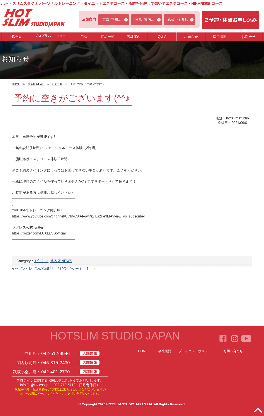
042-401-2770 (55, 371)
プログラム (51, 37)
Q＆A (162, 37)
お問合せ (248, 37)
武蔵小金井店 (177, 19)
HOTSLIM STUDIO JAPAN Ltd (129, 404)
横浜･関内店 (144, 19)
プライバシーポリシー (194, 351)
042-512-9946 (55, 353)
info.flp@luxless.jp (34, 385)
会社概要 (164, 351)
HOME (15, 36)
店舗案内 (134, 37)
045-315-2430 (55, 362)
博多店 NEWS (61, 261)
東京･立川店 (112, 19)
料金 (84, 37)
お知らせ (191, 37)
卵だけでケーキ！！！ (75, 268)
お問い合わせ (233, 351)
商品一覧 (108, 37)
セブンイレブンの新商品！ (36, 268)
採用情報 (220, 37)
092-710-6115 (64, 385)
